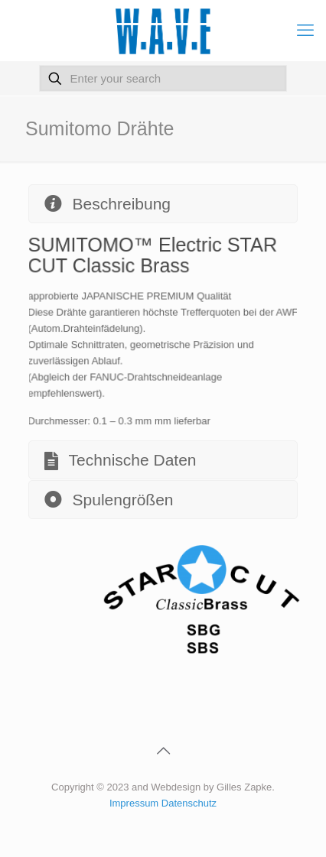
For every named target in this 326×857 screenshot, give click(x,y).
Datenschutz (189, 803)
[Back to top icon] (163, 751)
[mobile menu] (305, 31)
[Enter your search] (163, 78)
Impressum (135, 803)
